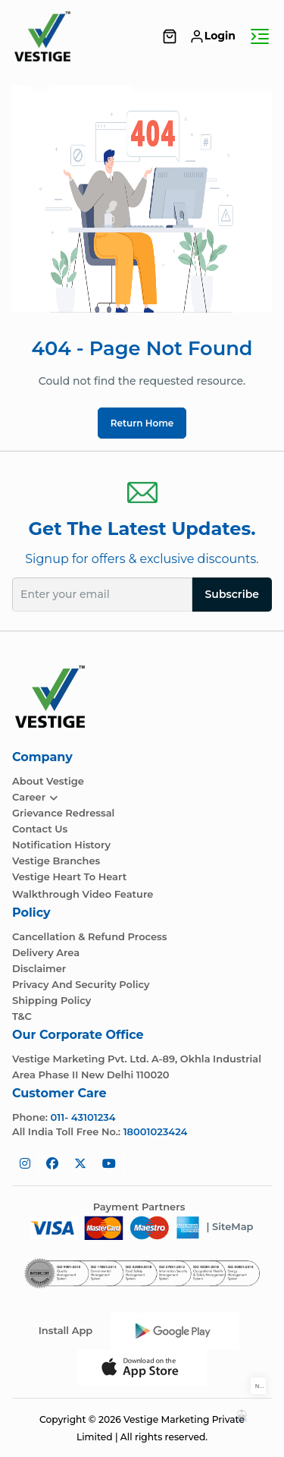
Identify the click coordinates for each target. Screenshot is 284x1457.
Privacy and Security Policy (81, 985)
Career (35, 797)
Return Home (142, 423)
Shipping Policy (51, 1000)
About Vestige (48, 781)
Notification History (61, 845)
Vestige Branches (56, 861)
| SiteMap (229, 1226)
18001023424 (155, 1131)
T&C (22, 1016)
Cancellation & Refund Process (89, 937)
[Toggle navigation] (260, 36)
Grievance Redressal (63, 813)
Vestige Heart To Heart (69, 877)
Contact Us (39, 829)
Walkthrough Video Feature (82, 894)
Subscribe (232, 594)
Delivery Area (46, 953)
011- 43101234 (83, 1117)
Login (212, 35)
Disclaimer (39, 969)
